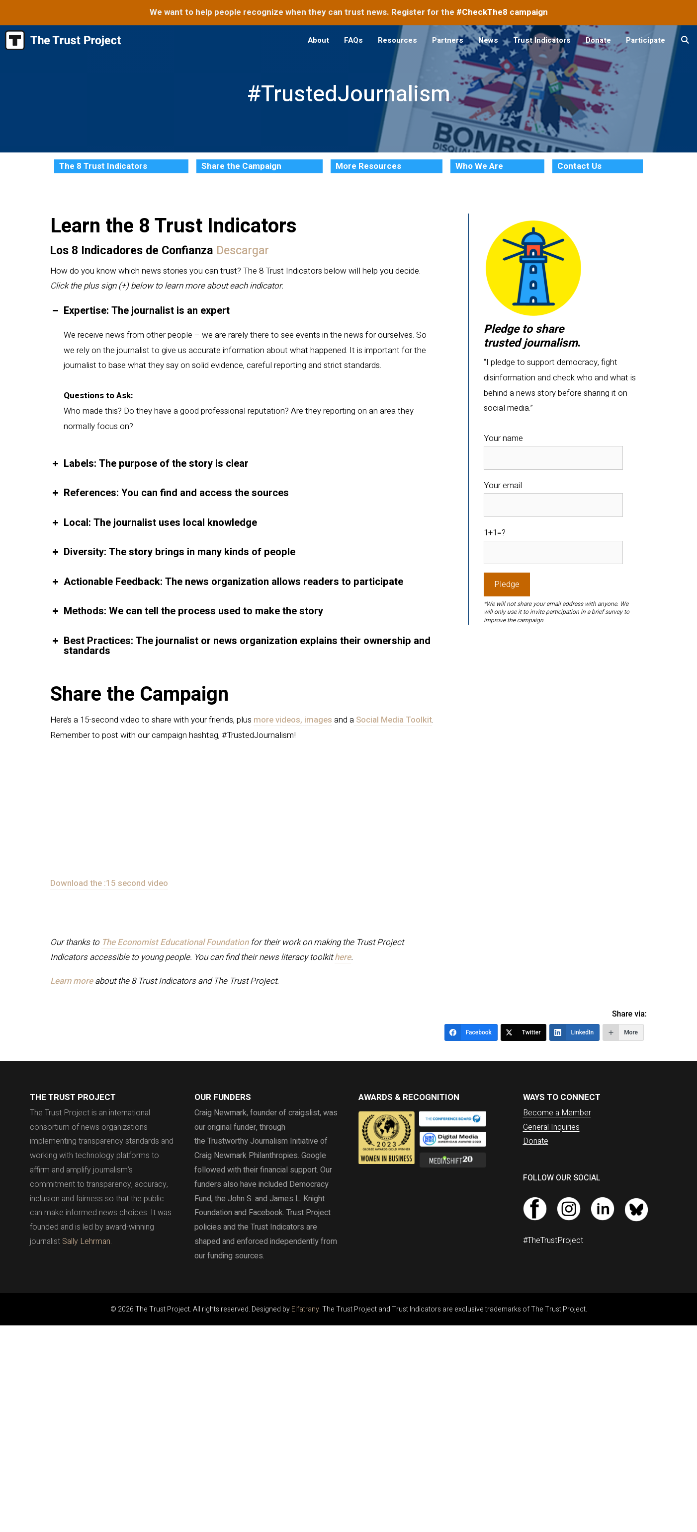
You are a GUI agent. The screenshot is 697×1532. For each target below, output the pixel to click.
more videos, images (293, 720)
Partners (447, 40)
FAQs (353, 40)
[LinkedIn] (574, 1032)
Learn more (71, 981)
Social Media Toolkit (393, 720)
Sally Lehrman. (87, 1241)
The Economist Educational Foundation (175, 942)
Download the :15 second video (109, 883)
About (318, 40)
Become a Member (557, 1113)
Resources (397, 40)
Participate (645, 40)
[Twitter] (524, 1032)
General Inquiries (551, 1127)
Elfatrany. (306, 1309)
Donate (598, 40)
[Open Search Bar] (685, 40)
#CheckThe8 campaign (502, 12)
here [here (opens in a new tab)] (343, 957)
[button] (243, 310)
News (488, 40)
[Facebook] (471, 1032)
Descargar (242, 250)
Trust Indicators (542, 40)
